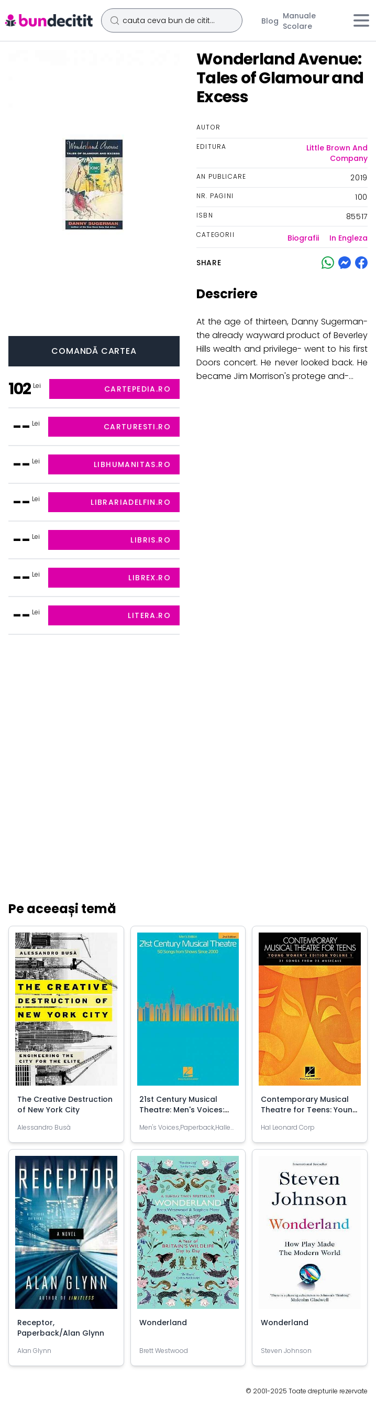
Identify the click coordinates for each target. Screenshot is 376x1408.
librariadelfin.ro (131, 502)
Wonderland (163, 1322)
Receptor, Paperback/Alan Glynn (60, 1327)
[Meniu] (361, 20)
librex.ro (149, 577)
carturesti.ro (137, 426)
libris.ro (150, 540)
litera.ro (149, 615)
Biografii (303, 238)
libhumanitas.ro (132, 464)
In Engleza (348, 238)
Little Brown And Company (337, 153)
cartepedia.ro (137, 389)
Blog (270, 21)
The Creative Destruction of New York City (65, 1104)
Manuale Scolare (299, 20)
